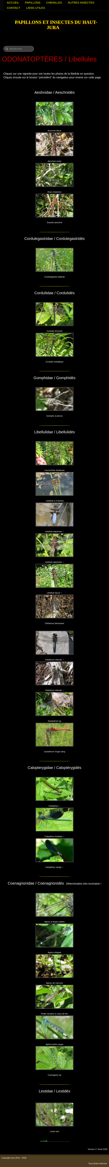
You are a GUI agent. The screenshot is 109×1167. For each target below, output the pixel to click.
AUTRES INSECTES (81, 2)
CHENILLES (54, 2)
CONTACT (13, 7)
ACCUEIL (13, 2)
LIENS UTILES (35, 7)
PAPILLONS (32, 2)
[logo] (54, 25)
